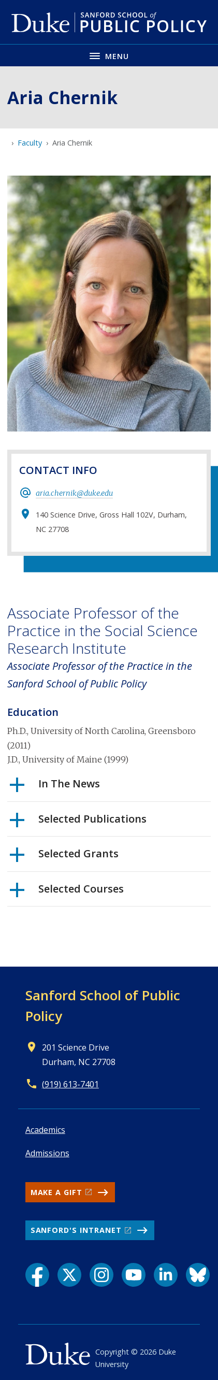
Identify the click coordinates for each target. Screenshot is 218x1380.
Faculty (30, 143)
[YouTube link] (134, 1275)
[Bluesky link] (198, 1275)
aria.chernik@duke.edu (74, 493)
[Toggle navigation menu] (109, 55)
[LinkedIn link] (166, 1275)
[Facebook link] (37, 1275)
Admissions (47, 1153)
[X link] (69, 1275)
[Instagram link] (101, 1275)
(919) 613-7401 (70, 1084)
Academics (45, 1129)
